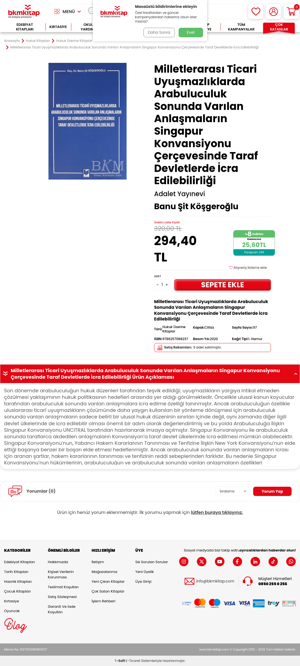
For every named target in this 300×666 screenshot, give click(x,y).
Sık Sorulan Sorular (151, 562)
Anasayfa (12, 41)
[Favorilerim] (255, 11)
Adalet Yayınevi (179, 194)
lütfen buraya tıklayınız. (217, 512)
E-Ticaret (133, 660)
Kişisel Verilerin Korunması (61, 574)
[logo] (24, 11)
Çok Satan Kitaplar (107, 591)
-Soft (120, 660)
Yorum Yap (272, 491)
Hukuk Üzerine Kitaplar (74, 41)
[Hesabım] (273, 11)
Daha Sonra (159, 32)
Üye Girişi (143, 581)
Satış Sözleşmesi (62, 596)
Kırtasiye (58, 26)
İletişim (97, 562)
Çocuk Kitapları (17, 591)
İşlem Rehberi (103, 601)
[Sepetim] (291, 11)
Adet (157, 276)
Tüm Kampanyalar (241, 27)
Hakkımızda (58, 562)
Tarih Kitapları (16, 571)
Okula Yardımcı (89, 27)
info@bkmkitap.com (215, 581)
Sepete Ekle (222, 285)
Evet (191, 32)
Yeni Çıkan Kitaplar (107, 581)
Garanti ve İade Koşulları (61, 609)
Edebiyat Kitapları (24, 27)
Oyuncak (12, 610)
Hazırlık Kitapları (18, 581)
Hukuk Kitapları (38, 41)
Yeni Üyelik (144, 571)
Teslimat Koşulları (63, 587)
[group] (87, 121)
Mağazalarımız (104, 571)
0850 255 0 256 (272, 584)
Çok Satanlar (279, 27)
